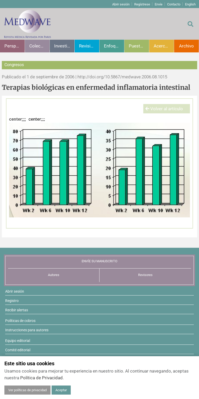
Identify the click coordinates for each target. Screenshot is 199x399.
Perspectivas (14, 46)
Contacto (173, 4)
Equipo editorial (17, 341)
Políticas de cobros (20, 321)
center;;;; (17, 119)
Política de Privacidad (41, 377)
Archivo (186, 46)
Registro (12, 301)
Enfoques (113, 46)
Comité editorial (17, 350)
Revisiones (89, 46)
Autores (53, 275)
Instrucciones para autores (26, 330)
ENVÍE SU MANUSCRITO (99, 261)
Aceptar (61, 390)
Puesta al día (139, 46)
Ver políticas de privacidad (27, 390)
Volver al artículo (164, 108)
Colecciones (39, 46)
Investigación (64, 46)
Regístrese (142, 4)
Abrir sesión (121, 4)
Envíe (158, 4)
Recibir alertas (16, 310)
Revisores (145, 275)
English (190, 4)
